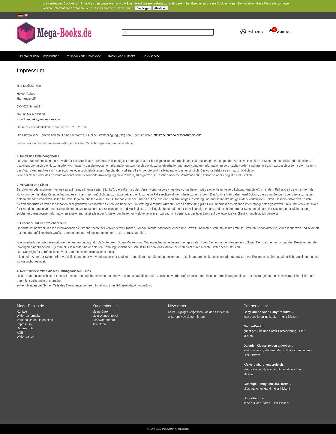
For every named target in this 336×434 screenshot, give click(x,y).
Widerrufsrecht (26, 336)
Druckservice (151, 56)
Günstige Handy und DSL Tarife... (267, 384)
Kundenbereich (105, 306)
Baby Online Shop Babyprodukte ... (269, 312)
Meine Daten (100, 311)
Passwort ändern (103, 320)
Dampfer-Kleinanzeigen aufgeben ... (269, 345)
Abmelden (99, 324)
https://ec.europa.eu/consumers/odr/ (177, 135)
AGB (20, 332)
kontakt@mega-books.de (43, 119)
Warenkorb (284, 31)
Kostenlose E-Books (121, 56)
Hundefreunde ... (255, 398)
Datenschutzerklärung (118, 8)
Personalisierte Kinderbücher (39, 56)
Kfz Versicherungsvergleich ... (265, 364)
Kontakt (22, 311)
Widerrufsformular (28, 315)
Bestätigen (143, 8)
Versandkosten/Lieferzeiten (35, 320)
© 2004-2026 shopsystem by (168, 429)
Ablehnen (160, 8)
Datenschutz (25, 328)
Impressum (24, 324)
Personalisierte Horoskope (83, 56)
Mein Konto (255, 31)
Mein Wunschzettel (105, 315)
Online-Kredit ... (255, 326)
